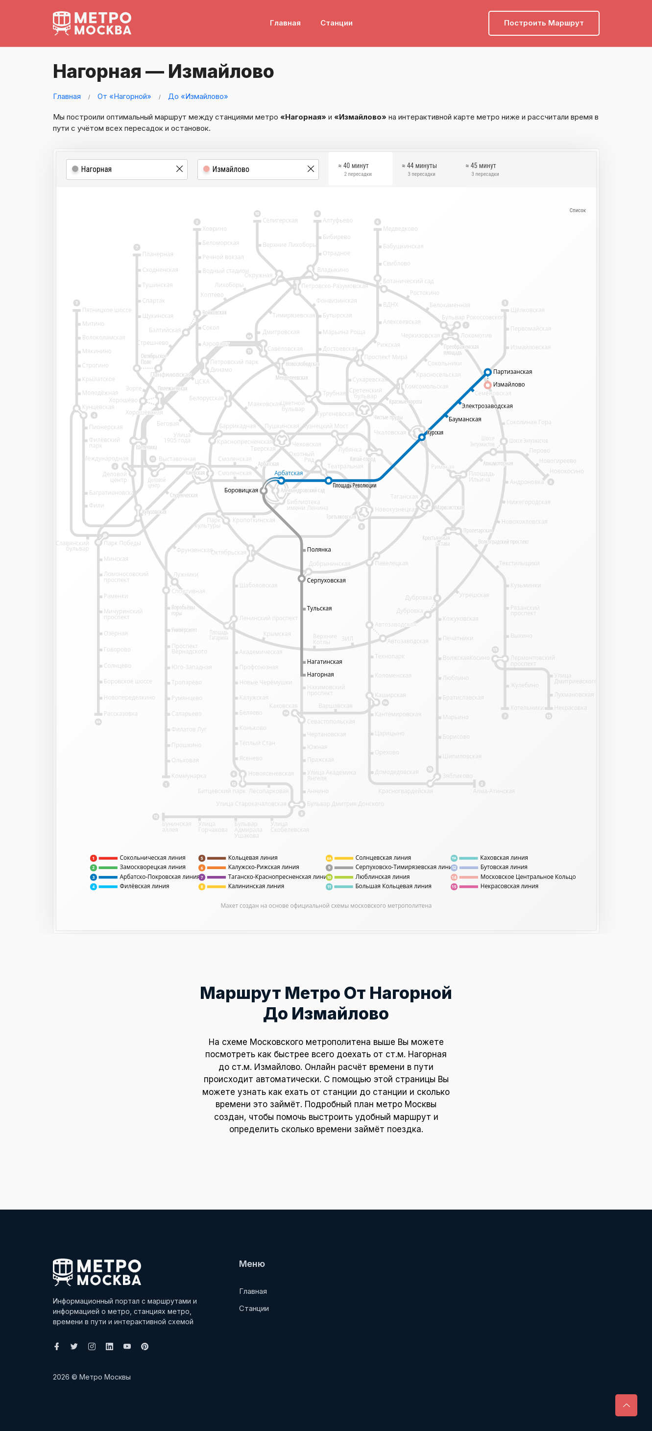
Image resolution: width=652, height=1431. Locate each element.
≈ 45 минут (482, 170)
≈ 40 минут (355, 170)
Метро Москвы (105, 1377)
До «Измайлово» (198, 95)
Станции (336, 22)
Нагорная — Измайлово (161, 71)
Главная (285, 22)
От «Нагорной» (124, 95)
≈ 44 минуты (419, 170)
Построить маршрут (544, 22)
